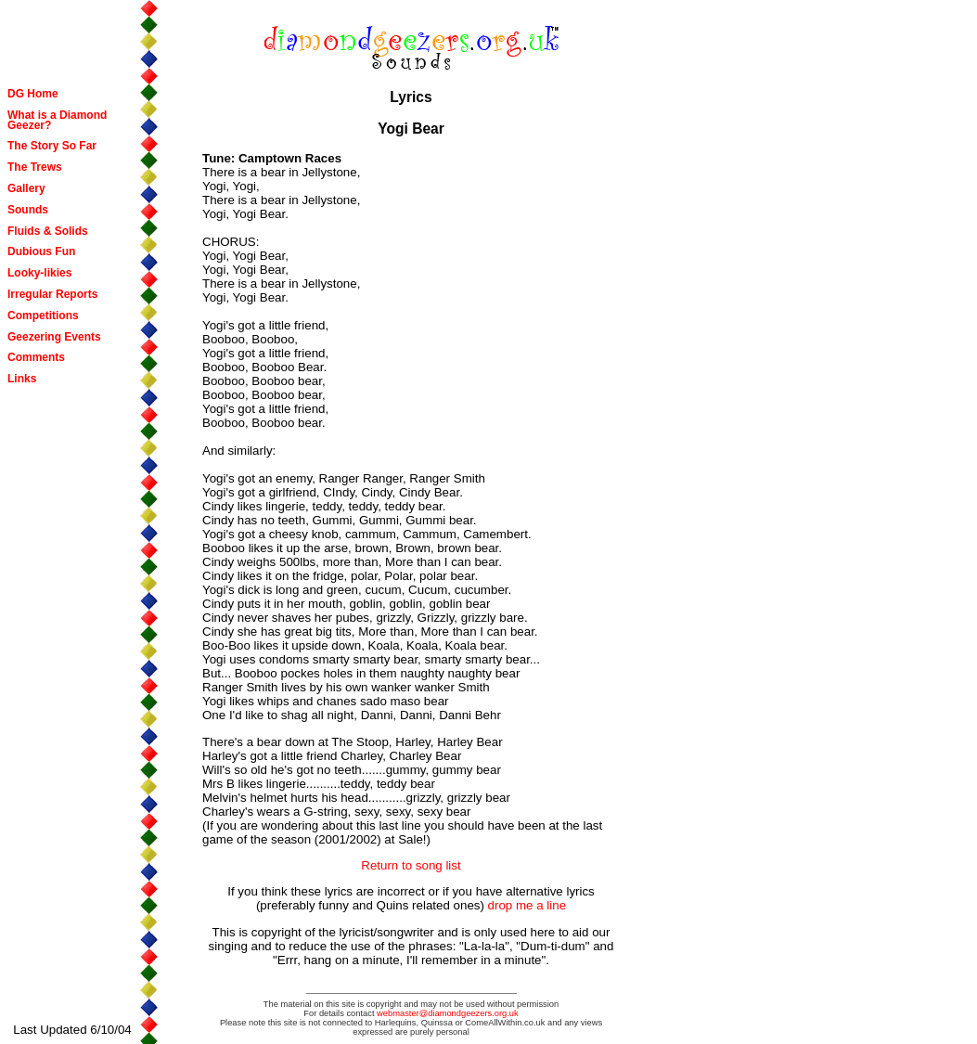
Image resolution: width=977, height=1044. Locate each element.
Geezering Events (54, 336)
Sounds (27, 209)
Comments (36, 357)
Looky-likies (39, 272)
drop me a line (527, 905)
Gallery (26, 188)
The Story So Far (51, 145)
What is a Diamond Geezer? (57, 120)
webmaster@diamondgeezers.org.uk (448, 1013)
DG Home (32, 93)
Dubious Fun (41, 251)
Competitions (43, 315)
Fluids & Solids (47, 231)
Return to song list (410, 865)
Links (21, 378)
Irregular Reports (52, 294)
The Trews (34, 167)
